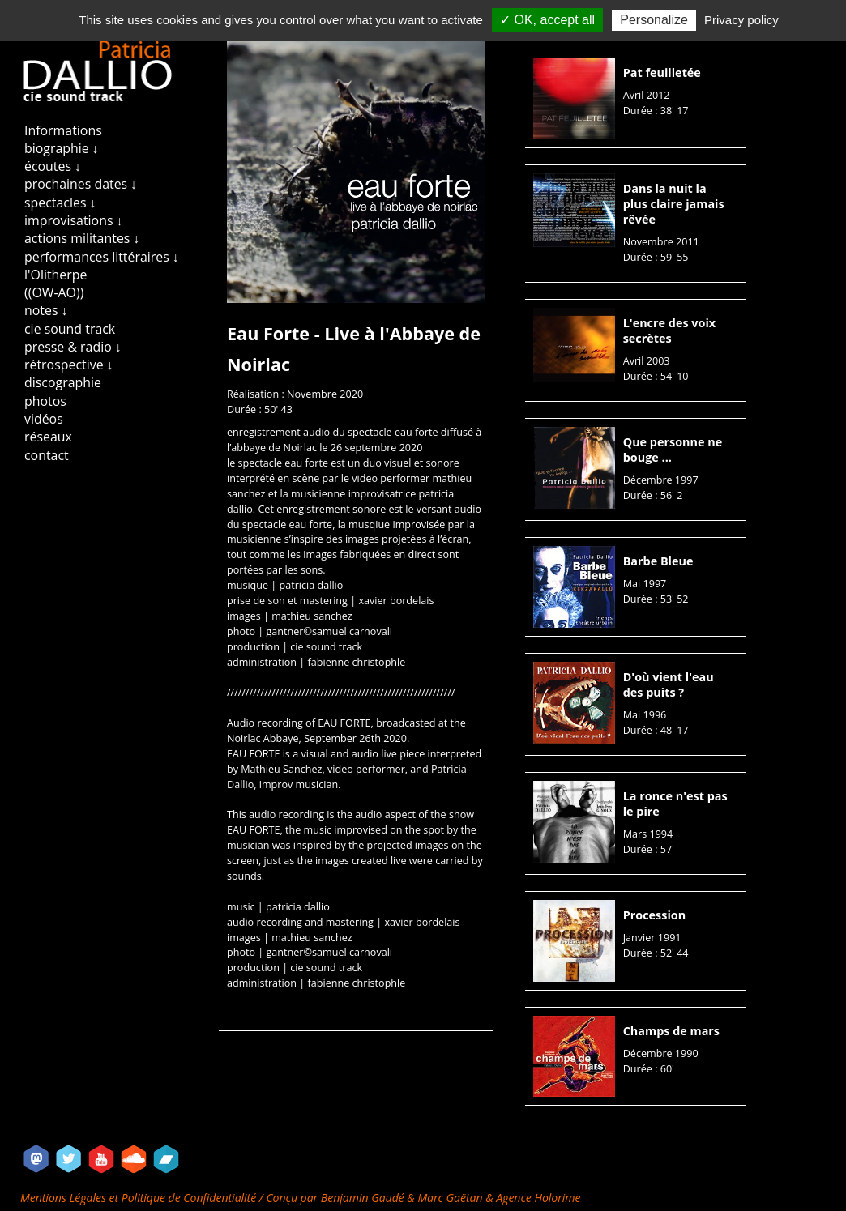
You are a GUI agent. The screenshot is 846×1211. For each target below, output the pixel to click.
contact (46, 455)
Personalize (654, 20)
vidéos (43, 419)
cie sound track (69, 329)
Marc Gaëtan (449, 1197)
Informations (63, 130)
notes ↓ (46, 310)
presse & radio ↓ (73, 347)
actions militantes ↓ (81, 238)
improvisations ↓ (73, 220)
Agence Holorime (538, 1197)
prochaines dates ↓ (80, 184)
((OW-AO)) (53, 292)
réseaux (48, 437)
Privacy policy (741, 20)
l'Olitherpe (55, 275)
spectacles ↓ (60, 202)
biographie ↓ (61, 148)
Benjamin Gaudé (364, 1197)
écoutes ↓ (52, 166)
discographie (62, 382)
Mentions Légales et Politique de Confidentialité (139, 1197)
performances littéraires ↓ (101, 257)
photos (45, 401)
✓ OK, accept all (547, 20)
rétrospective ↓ (68, 364)
